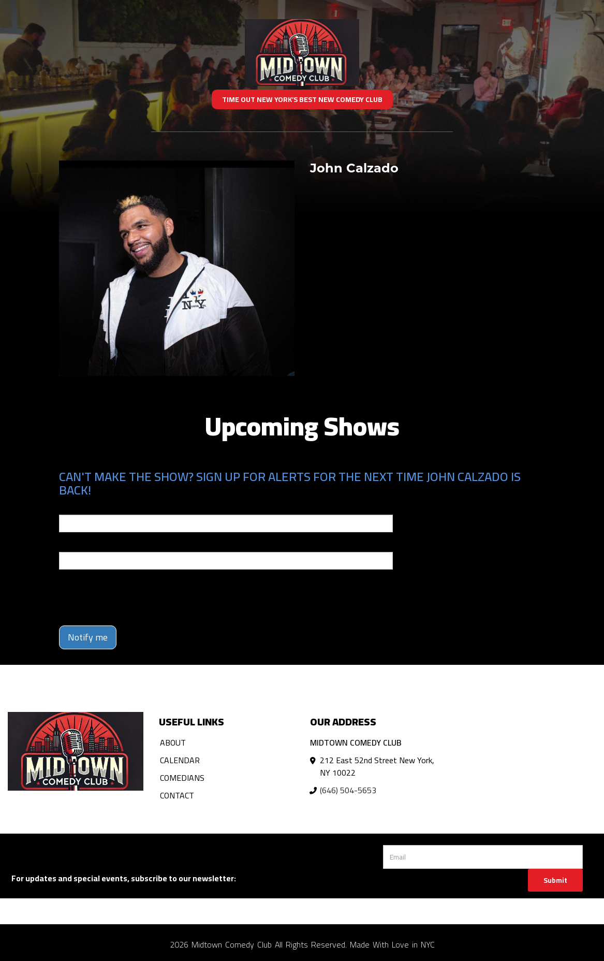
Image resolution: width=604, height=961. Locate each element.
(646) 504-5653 (348, 790)
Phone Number (84, 544)
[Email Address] (482, 857)
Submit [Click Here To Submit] (555, 880)
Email (68, 507)
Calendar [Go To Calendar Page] (180, 760)
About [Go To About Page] (173, 742)
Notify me (88, 637)
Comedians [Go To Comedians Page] (182, 777)
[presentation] (137, 597)
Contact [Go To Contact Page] (177, 795)
